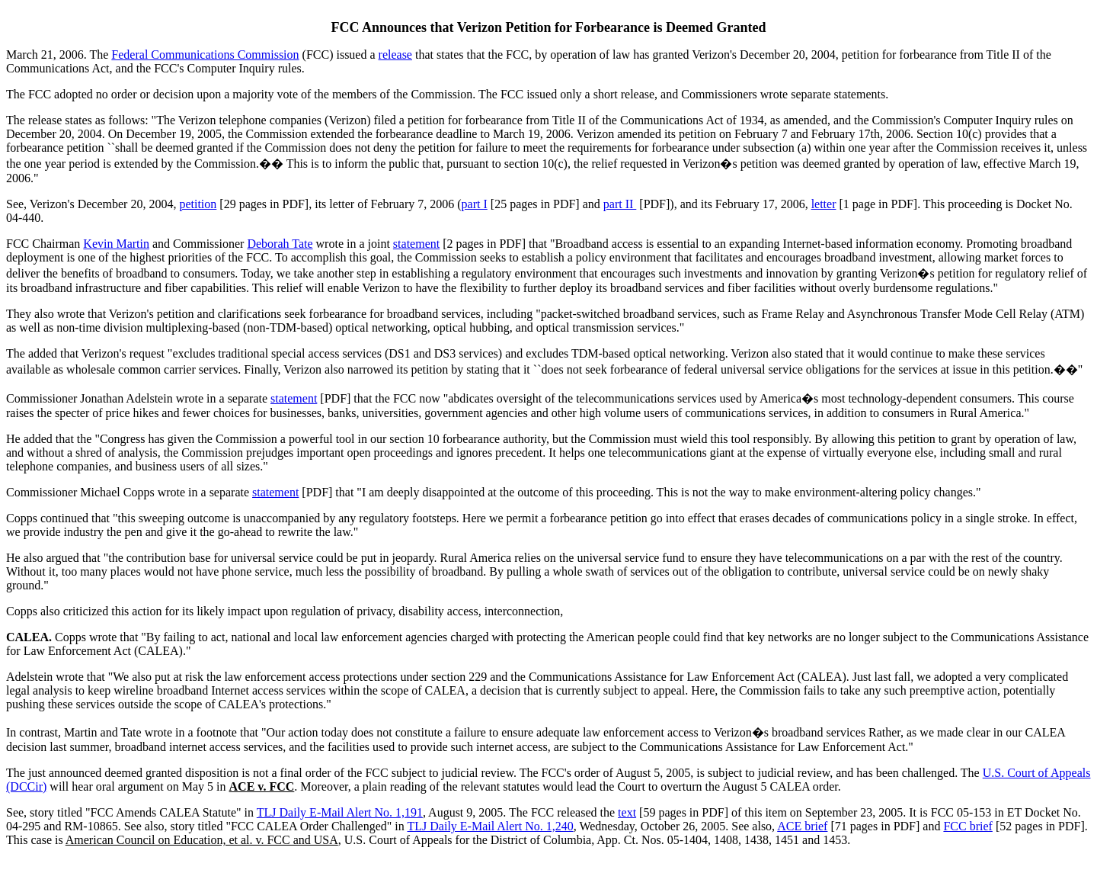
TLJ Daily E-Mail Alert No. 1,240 (491, 826)
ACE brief (802, 826)
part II (620, 203)
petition (197, 203)
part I (475, 203)
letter (823, 203)
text (627, 812)
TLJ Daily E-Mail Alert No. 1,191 (340, 812)
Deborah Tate (279, 243)
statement (416, 243)
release (395, 54)
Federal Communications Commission (205, 54)
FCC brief (967, 826)
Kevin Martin (116, 243)
